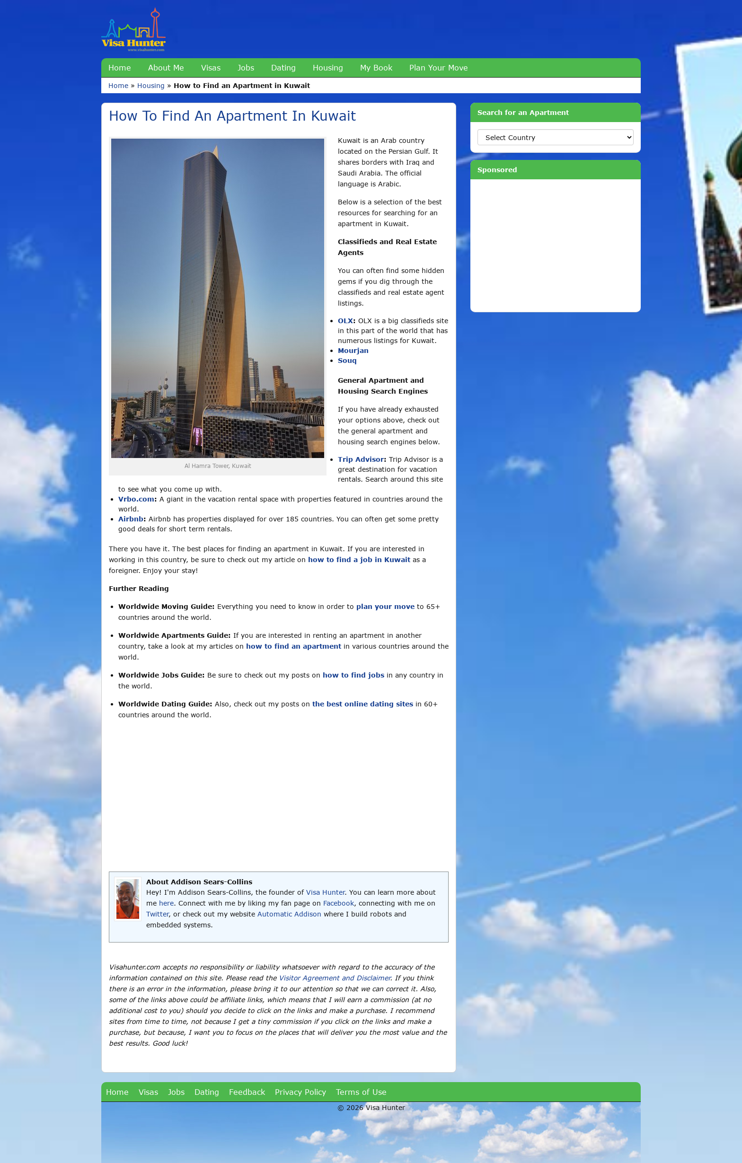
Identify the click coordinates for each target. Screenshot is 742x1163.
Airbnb (130, 519)
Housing (328, 67)
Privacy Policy (300, 1091)
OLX (345, 321)
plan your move (385, 606)
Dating (283, 67)
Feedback (247, 1091)
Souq (347, 360)
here (166, 903)
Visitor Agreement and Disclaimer (334, 978)
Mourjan (353, 350)
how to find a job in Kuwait (359, 559)
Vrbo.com (136, 499)
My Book (376, 67)
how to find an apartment (293, 646)
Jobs (246, 67)
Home (119, 67)
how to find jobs (353, 675)
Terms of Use (361, 1091)
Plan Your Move (438, 67)
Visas (211, 67)
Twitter (157, 914)
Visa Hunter (325, 892)
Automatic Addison (289, 914)
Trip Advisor (361, 459)
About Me (166, 67)
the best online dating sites (362, 704)
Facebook (338, 903)
